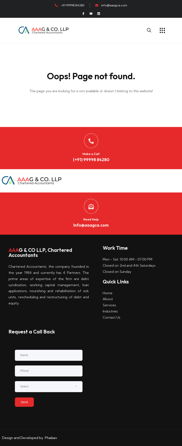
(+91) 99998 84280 (91, 159)
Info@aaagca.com (91, 225)
